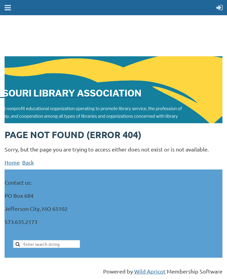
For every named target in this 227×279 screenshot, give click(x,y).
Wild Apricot (150, 271)
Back (28, 162)
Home (12, 162)
